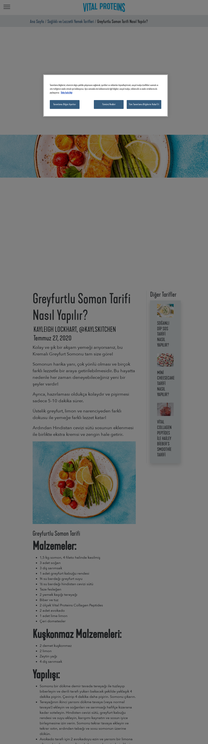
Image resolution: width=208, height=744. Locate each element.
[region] (105, 95)
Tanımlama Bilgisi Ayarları (64, 104)
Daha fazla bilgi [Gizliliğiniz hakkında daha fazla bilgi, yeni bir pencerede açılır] (66, 92)
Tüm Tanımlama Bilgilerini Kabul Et (144, 104)
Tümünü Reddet (108, 104)
